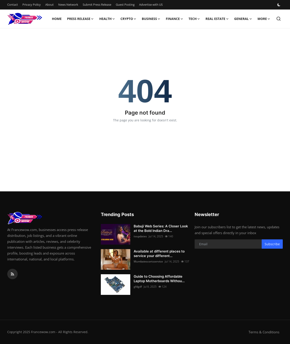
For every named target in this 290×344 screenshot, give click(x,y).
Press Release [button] (80, 19)
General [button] (243, 19)
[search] (278, 18)
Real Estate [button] (217, 19)
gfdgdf (138, 287)
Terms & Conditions (264, 332)
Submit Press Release (97, 4)
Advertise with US (151, 4)
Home (57, 19)
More (263, 19)
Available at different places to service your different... (159, 253)
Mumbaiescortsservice (148, 261)
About (49, 4)
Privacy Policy (31, 4)
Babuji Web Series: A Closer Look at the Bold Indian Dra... (161, 228)
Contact (12, 4)
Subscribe (272, 244)
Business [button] (151, 19)
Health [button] (107, 19)
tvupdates (140, 236)
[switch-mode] (279, 4)
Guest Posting (125, 4)
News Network (68, 4)
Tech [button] (194, 19)
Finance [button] (174, 19)
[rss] (12, 274)
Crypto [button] (128, 19)
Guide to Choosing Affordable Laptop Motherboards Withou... (159, 278)
